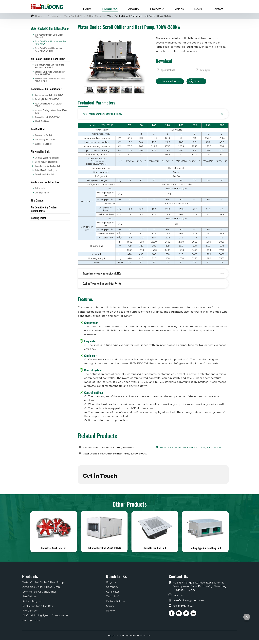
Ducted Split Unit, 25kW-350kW (47, 99)
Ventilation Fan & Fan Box (45, 182)
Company (112, 586)
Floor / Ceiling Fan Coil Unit (45, 139)
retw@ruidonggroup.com (188, 600)
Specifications (168, 70)
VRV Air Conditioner (42, 121)
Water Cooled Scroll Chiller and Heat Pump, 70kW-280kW (190, 447)
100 (154, 125)
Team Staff (112, 596)
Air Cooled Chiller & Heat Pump (48, 59)
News (198, 9)
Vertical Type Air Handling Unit (46, 170)
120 (167, 125)
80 (141, 125)
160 (181, 125)
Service (110, 606)
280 (222, 125)
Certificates (112, 591)
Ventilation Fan (40, 188)
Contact (217, 9)
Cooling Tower (38, 218)
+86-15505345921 (183, 605)
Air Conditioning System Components (44, 209)
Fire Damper (37, 200)
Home (87, 9)
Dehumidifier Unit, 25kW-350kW (47, 117)
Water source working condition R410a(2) (154, 114)
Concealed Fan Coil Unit (44, 135)
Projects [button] (155, 9)
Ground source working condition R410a (153, 273)
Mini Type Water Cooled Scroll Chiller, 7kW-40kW (108, 447)
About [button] (132, 9)
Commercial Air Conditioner (46, 89)
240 (208, 125)
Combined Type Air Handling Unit (47, 157)
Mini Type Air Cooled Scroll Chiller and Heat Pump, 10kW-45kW (49, 66)
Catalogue (205, 70)
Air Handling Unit (40, 151)
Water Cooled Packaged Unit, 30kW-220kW (48, 105)
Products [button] (108, 9)
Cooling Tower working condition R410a (153, 283)
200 (194, 125)
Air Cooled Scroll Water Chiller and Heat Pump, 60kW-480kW (50, 73)
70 (129, 125)
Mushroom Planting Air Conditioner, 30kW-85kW (51, 112)
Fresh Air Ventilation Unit (44, 174)
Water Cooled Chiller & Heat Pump (83, 16)
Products (53, 16)
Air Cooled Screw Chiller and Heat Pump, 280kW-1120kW (50, 80)
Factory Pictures (115, 601)
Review (110, 610)
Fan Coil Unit (38, 129)
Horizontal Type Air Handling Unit (47, 166)
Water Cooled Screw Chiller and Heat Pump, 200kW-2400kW (115, 453)
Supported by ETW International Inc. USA (129, 635)
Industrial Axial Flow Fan (53, 548)
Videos (179, 9)
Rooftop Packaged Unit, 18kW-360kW (49, 95)
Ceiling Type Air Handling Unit (46, 161)
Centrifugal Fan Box (42, 192)
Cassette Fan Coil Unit (43, 143)
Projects (111, 582)
